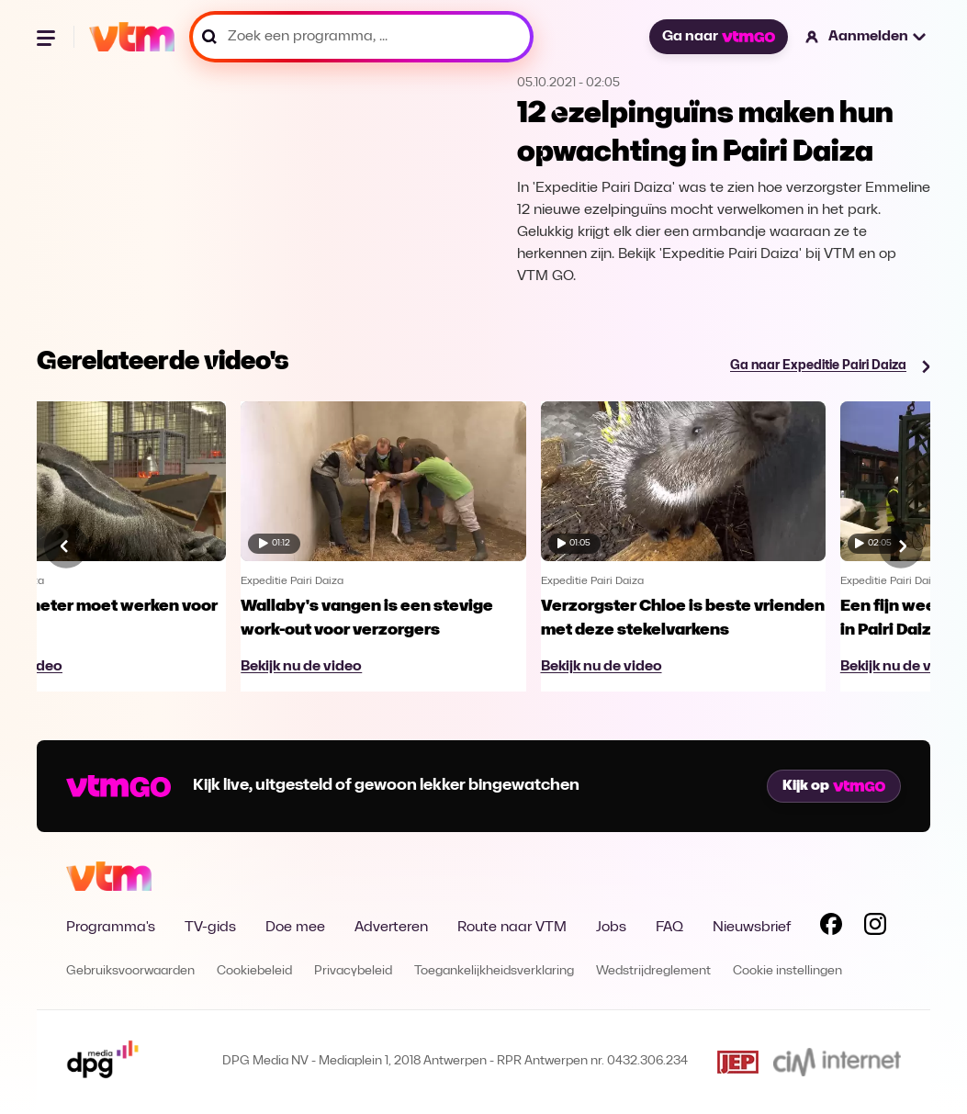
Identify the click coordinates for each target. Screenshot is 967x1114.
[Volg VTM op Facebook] (831, 927)
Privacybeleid (353, 971)
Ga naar (718, 36)
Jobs (611, 927)
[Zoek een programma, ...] (361, 37)
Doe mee (295, 927)
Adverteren (391, 927)
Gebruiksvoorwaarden (130, 971)
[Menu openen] (48, 37)
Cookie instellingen (787, 971)
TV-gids (210, 927)
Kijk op (833, 786)
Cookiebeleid (254, 971)
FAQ (669, 927)
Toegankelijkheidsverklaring (494, 971)
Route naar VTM (512, 927)
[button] (866, 37)
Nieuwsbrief (752, 927)
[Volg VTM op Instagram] (875, 927)
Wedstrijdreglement (653, 971)
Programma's (110, 927)
